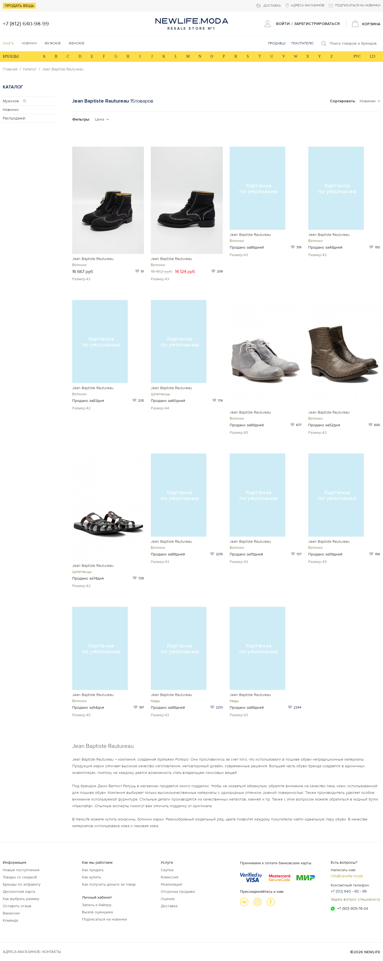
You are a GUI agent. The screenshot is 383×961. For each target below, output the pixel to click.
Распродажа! (14, 118)
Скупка (167, 870)
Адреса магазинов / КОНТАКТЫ (32, 952)
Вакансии (11, 913)
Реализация (171, 884)
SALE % (8, 43)
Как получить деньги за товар (109, 884)
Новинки (29, 43)
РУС (357, 56)
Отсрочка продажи (178, 891)
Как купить (91, 877)
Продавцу (277, 43)
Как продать (93, 870)
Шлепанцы (160, 394)
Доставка (169, 906)
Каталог (30, 69)
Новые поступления (21, 870)
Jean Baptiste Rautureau (63, 69)
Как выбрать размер (21, 898)
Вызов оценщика (97, 912)
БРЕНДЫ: (11, 56)
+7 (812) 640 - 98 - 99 (349, 891)
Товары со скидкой (20, 877)
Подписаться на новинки (104, 919)
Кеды (155, 701)
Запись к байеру (96, 905)
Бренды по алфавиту (22, 884)
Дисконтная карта (19, 891)
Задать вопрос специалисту (355, 899)
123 (372, 56)
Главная (10, 69)
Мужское (14, 101)
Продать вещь (19, 5)
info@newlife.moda (347, 876)
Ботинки (79, 264)
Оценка (167, 898)
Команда (10, 920)
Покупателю (302, 43)
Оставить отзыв (17, 906)
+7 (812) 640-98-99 (26, 24)
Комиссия (169, 877)
